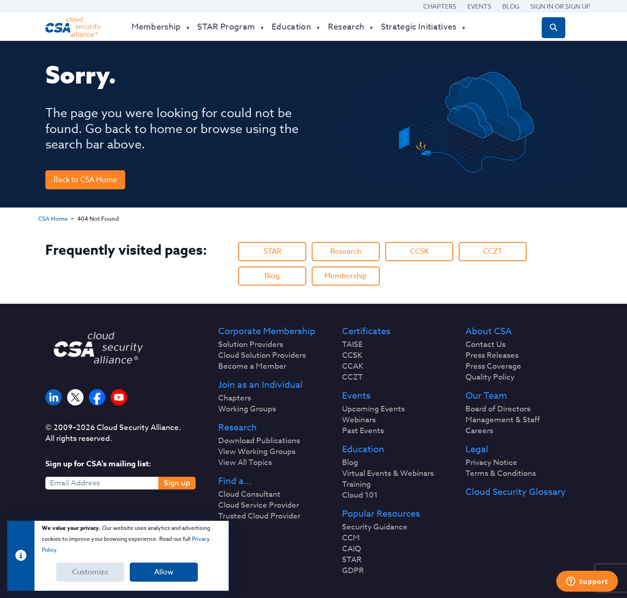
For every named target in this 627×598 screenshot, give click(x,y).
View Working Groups (256, 451)
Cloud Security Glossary (515, 492)
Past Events (363, 430)
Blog (510, 6)
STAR (272, 251)
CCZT (492, 251)
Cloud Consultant (249, 494)
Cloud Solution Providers (262, 355)
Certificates (366, 331)
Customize (90, 572)
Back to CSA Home (85, 179)
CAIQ (351, 549)
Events (479, 6)
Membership (345, 276)
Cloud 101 (360, 495)
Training (356, 484)
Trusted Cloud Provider (259, 516)
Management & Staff (502, 420)
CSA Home (53, 218)
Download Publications (259, 440)
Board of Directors (497, 409)
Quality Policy (489, 377)
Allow (163, 572)
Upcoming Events (373, 409)
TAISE (352, 344)
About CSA (488, 331)
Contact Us (485, 344)
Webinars (359, 420)
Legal (476, 449)
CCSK (419, 251)
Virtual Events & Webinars (388, 473)
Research (345, 251)
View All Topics (245, 462)
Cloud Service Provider (258, 505)
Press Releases (492, 355)
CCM (351, 538)
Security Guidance (374, 527)
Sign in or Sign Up (560, 6)
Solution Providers (250, 344)
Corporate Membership (266, 331)
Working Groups (247, 409)
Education (363, 449)
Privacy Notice (491, 462)
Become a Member (252, 366)
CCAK (352, 366)
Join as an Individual (260, 385)
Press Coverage (493, 366)
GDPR (353, 570)
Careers (479, 430)
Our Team (486, 396)
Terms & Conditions (500, 473)
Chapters (439, 6)
